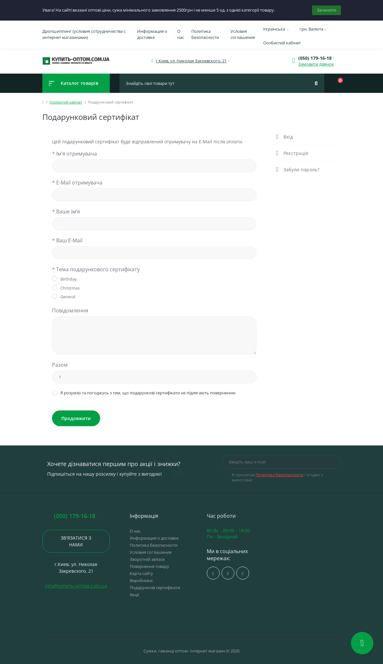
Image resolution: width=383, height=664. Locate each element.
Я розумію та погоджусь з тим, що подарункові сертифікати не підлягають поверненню (148, 392)
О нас (180, 34)
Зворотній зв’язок (147, 559)
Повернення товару (149, 566)
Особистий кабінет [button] (282, 43)
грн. (313, 29)
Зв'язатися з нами (76, 541)
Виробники (141, 580)
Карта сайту (141, 573)
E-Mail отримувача (77, 182)
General (67, 297)
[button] (191, 61)
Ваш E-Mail (67, 240)
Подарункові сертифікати (155, 587)
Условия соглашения (243, 34)
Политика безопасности (205, 34)
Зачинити (326, 10)
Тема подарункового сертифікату (96, 269)
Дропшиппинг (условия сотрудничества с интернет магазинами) (84, 34)
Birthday (68, 279)
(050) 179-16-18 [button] (76, 516)
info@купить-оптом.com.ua (76, 586)
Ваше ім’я (66, 211)
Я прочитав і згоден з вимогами (277, 477)
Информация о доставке (152, 34)
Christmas (70, 288)
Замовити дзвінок (316, 64)
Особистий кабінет (65, 102)
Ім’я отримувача (74, 153)
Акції (134, 594)
